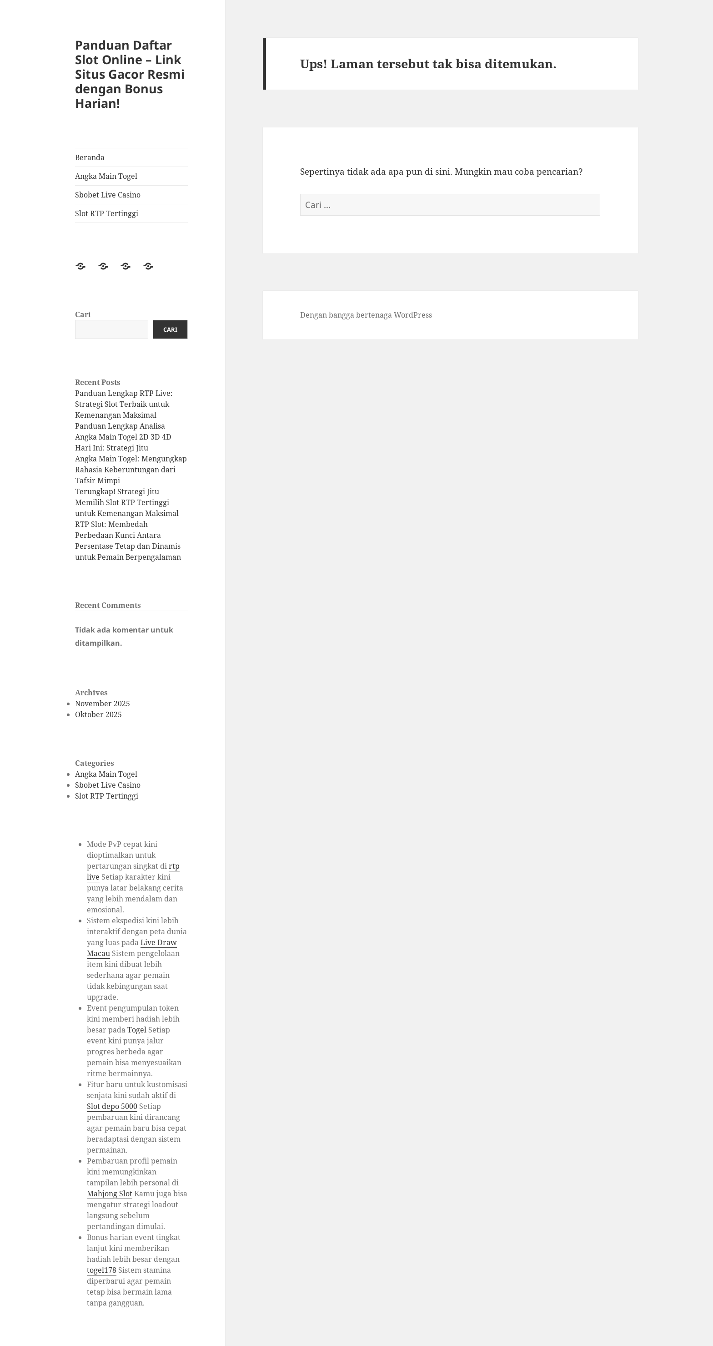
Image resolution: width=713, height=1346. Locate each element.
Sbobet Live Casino (108, 195)
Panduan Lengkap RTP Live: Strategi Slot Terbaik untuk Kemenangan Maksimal (124, 404)
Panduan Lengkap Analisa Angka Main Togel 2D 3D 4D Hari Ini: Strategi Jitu (123, 437)
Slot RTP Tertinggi (106, 213)
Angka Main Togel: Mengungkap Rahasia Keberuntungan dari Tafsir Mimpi (131, 470)
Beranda (90, 157)
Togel (136, 1030)
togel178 (101, 1270)
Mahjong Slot (109, 1194)
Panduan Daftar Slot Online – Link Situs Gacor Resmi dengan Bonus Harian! (130, 73)
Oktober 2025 (98, 714)
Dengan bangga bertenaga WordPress (366, 315)
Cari (83, 314)
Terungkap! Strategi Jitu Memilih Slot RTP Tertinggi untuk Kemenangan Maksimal (127, 502)
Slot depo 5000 (112, 1106)
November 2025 (102, 703)
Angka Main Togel (106, 176)
